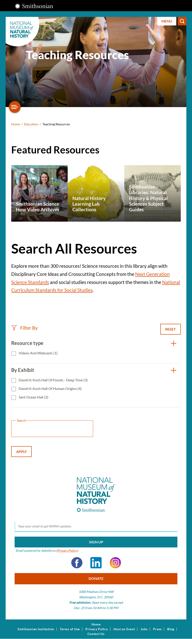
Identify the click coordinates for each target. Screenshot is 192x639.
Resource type (27, 343)
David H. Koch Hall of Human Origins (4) (50, 388)
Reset (170, 329)
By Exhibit (22, 370)
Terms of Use (70, 629)
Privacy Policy (67, 550)
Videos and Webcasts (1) (38, 353)
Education (31, 124)
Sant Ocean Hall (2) (33, 397)
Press (157, 629)
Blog (170, 629)
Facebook (77, 562)
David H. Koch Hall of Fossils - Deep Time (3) (53, 380)
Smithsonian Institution (36, 629)
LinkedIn (96, 562)
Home (15, 124)
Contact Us (96, 633)
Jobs (144, 629)
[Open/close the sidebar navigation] (15, 107)
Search (182, 21)
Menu (166, 21)
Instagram (115, 562)
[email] (96, 526)
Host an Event (124, 629)
